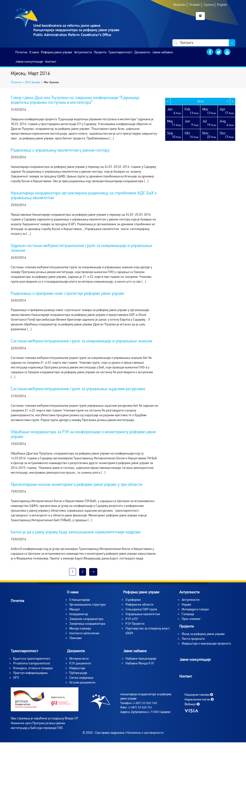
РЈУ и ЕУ (132, 619)
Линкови (75, 638)
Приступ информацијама (30, 673)
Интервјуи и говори (195, 609)
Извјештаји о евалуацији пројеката (206, 643)
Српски (209, 5)
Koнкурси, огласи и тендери (33, 668)
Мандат (74, 609)
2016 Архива (32, 82)
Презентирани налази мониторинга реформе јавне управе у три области (76, 484)
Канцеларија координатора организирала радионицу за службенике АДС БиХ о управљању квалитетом (84, 195)
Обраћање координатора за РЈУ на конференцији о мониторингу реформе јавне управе (83, 434)
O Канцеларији (79, 600)
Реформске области (139, 604)
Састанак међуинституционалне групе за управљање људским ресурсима (78, 388)
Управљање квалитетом (143, 614)
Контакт (50, 62)
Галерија (188, 614)
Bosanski (180, 5)
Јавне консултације (29, 62)
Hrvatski (194, 5)
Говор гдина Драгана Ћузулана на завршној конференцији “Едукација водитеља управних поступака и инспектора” (75, 100)
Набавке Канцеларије (141, 659)
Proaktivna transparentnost (31, 663)
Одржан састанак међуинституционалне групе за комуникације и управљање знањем (81, 248)
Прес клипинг (191, 619)
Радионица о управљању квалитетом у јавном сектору (60, 150)
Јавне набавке (162, 52)
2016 (200, 101)
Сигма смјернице (81, 678)
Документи (142, 52)
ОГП (16, 678)
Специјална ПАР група (141, 609)
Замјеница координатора (87, 624)
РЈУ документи (80, 663)
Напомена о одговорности (145, 733)
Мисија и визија (80, 628)
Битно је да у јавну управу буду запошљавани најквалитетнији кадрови (76, 532)
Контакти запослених (84, 633)
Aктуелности (190, 600)
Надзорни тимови (199, 694)
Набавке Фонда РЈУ (140, 663)
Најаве (186, 604)
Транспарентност (120, 52)
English (222, 5)
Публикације (78, 673)
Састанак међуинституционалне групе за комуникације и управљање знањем (81, 341)
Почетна (21, 52)
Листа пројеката (193, 639)
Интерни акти (78, 659)
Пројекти (100, 52)
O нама (34, 52)
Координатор (78, 614)
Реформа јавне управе (56, 52)
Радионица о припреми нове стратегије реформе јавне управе (67, 293)
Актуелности (83, 52)
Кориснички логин (199, 699)
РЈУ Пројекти (135, 624)
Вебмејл (192, 704)
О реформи (133, 600)
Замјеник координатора (86, 619)
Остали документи (82, 682)
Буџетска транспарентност (32, 659)
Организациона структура (87, 604)
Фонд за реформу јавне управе (203, 634)
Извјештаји (77, 668)
